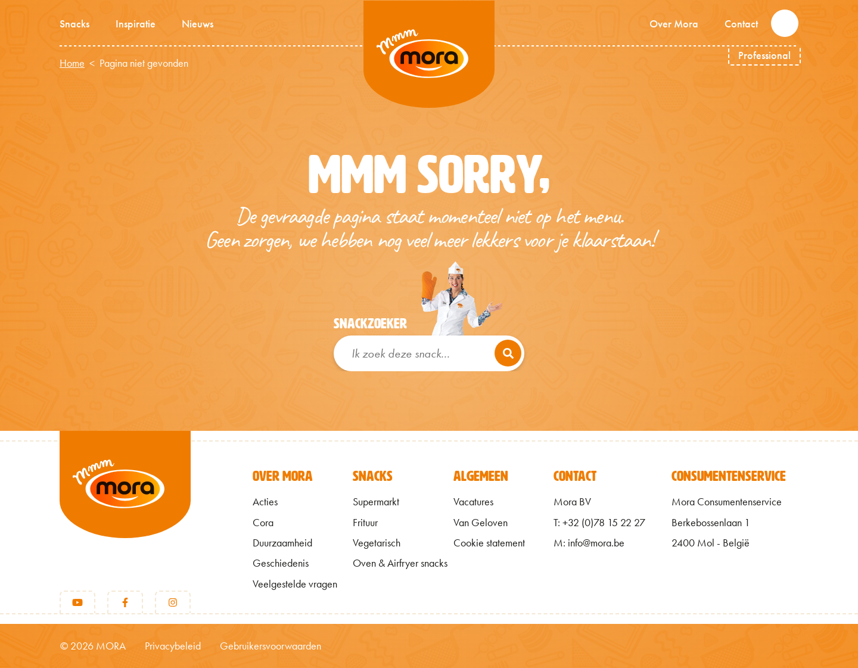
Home (72, 63)
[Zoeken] (508, 353)
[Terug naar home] (125, 504)
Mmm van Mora (429, 54)
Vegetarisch (376, 542)
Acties (265, 501)
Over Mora (673, 23)
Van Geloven (480, 522)
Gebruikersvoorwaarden (270, 646)
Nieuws (197, 23)
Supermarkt (376, 501)
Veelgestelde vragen (295, 584)
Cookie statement (489, 542)
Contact (741, 23)
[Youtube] (77, 602)
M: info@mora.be (589, 542)
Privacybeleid (173, 646)
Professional (764, 55)
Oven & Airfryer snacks (400, 563)
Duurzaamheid (282, 542)
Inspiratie (136, 23)
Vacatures (473, 501)
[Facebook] (125, 602)
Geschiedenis (281, 563)
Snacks (74, 23)
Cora (263, 522)
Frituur (365, 522)
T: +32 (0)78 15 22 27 (599, 522)
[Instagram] (173, 602)
